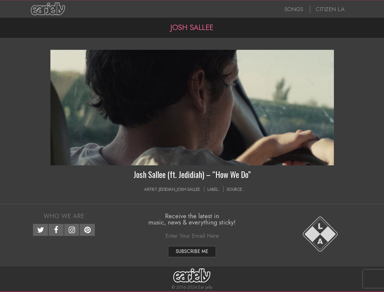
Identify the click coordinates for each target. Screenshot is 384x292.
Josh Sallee (188, 189)
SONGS (293, 9)
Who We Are (64, 216)
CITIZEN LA (330, 9)
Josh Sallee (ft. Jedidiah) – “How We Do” (192, 174)
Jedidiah (167, 189)
